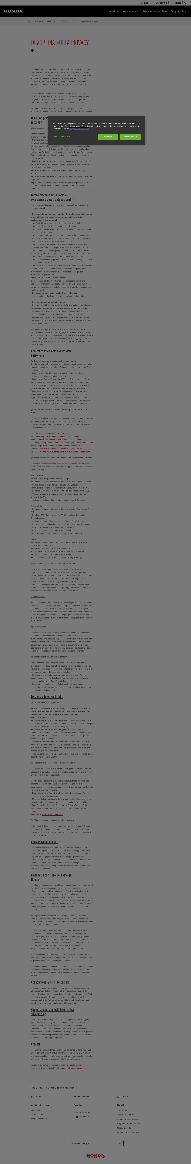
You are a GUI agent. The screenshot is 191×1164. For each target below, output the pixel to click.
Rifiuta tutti (108, 137)
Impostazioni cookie (61, 136)
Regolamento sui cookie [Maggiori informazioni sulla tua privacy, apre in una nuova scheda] (79, 129)
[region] (96, 130)
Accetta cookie (130, 137)
